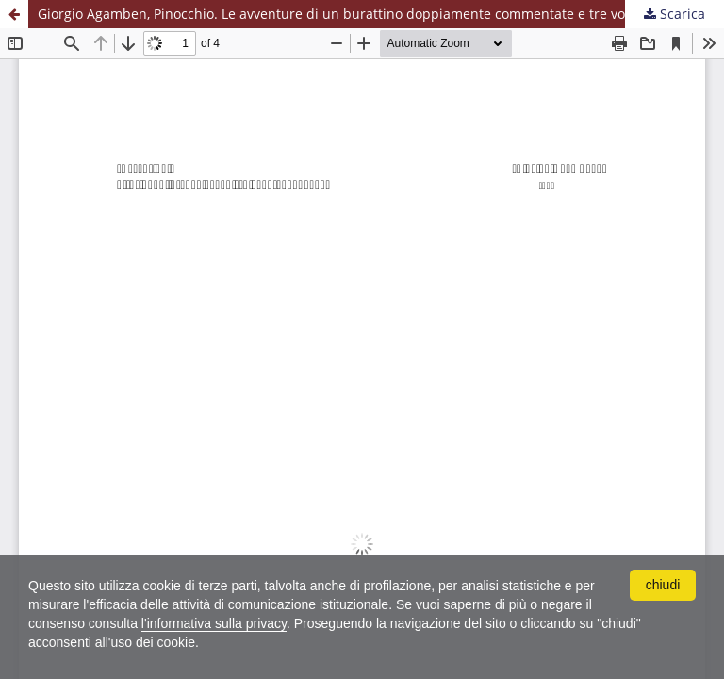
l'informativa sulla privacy (214, 623)
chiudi (663, 584)
